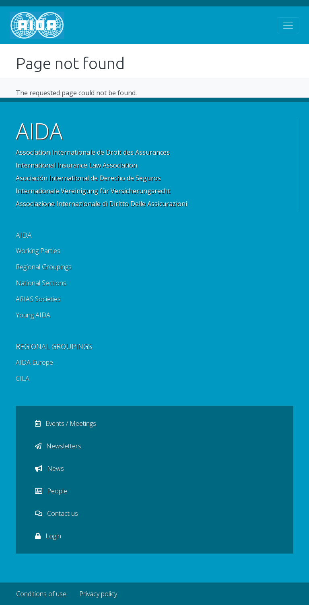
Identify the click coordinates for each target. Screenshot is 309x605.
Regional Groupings (44, 266)
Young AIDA (33, 315)
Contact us (56, 513)
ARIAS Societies (38, 298)
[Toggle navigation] (288, 25)
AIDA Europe (34, 362)
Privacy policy (98, 593)
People (51, 490)
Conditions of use (41, 593)
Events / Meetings (65, 423)
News (49, 468)
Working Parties (38, 250)
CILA (22, 378)
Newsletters (58, 445)
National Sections (41, 282)
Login (48, 535)
